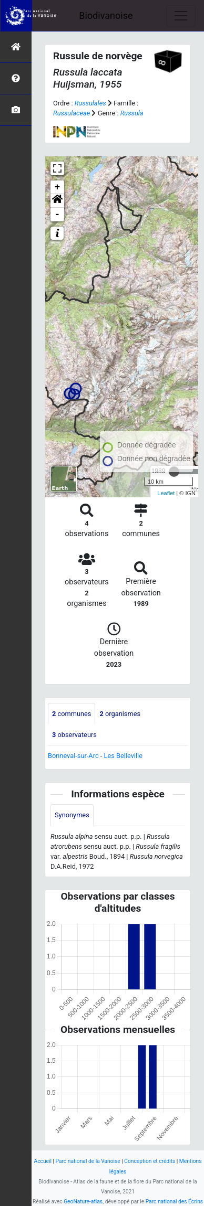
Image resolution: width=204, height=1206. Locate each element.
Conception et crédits (149, 1161)
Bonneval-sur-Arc (73, 756)
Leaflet (166, 493)
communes (71, 714)
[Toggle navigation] (181, 15)
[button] (57, 201)
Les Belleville (123, 756)
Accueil (43, 1161)
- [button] (57, 214)
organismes (119, 714)
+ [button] (57, 187)
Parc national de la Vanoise (88, 1161)
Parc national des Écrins (174, 1201)
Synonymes (72, 815)
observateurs (74, 735)
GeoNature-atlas (83, 1201)
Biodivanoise (105, 15)
